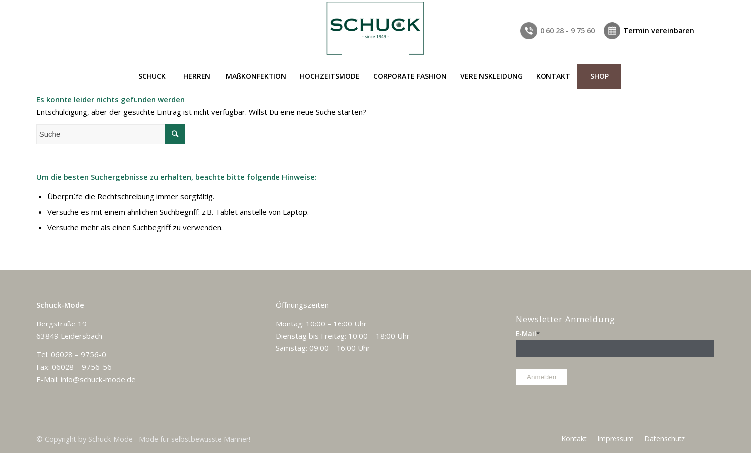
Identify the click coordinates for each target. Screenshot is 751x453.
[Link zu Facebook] (707, 7)
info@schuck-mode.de (98, 379)
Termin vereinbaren (658, 30)
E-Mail (528, 333)
